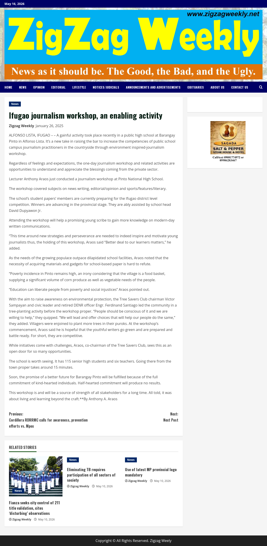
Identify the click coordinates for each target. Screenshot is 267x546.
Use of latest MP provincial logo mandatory (151, 472)
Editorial (58, 87)
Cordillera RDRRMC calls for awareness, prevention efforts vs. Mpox (51, 420)
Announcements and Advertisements (153, 87)
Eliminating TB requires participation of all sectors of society (91, 475)
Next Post (136, 417)
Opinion (39, 87)
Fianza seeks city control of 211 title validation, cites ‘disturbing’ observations (34, 508)
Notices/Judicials (106, 87)
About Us (217, 87)
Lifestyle (79, 87)
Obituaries (195, 87)
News (22, 87)
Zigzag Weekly (21, 125)
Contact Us (239, 87)
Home (8, 87)
